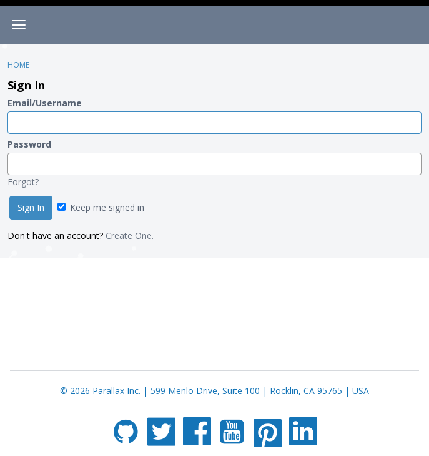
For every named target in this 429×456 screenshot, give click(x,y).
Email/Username (44, 103)
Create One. (130, 235)
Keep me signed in (100, 207)
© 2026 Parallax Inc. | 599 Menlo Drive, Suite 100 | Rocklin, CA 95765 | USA (214, 391)
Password (29, 144)
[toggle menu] (19, 25)
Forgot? (23, 182)
